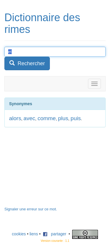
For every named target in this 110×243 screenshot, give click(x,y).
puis (76, 118)
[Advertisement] (48, 170)
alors (15, 118)
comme (47, 118)
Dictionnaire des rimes (42, 23)
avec (29, 118)
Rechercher (27, 63)
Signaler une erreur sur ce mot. (30, 209)
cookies (19, 234)
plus (63, 118)
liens (34, 234)
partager (54, 234)
